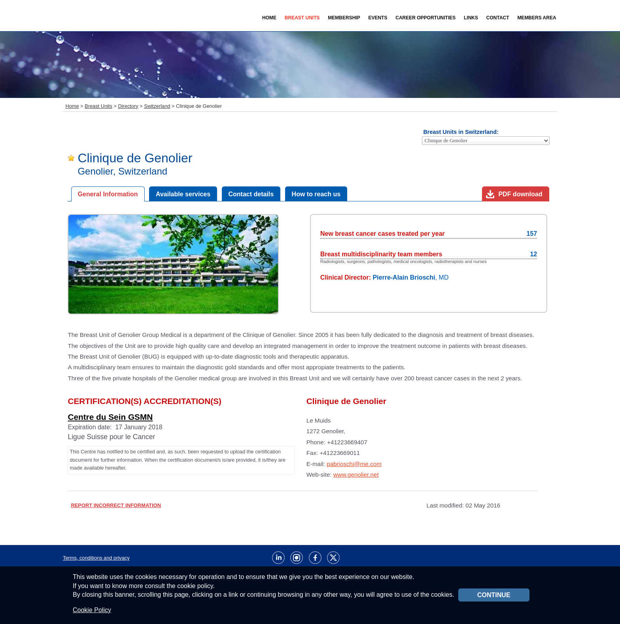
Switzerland (157, 106)
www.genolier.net (356, 474)
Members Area (536, 18)
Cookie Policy (92, 610)
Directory (128, 106)
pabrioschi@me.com (354, 463)
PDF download (520, 194)
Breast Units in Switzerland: (460, 132)
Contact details (251, 194)
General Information (108, 194)
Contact (497, 18)
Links (471, 18)
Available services (183, 194)
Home (269, 18)
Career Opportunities (425, 18)
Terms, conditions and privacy (96, 558)
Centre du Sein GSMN (110, 416)
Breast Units (98, 106)
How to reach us (316, 194)
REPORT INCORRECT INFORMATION (116, 505)
